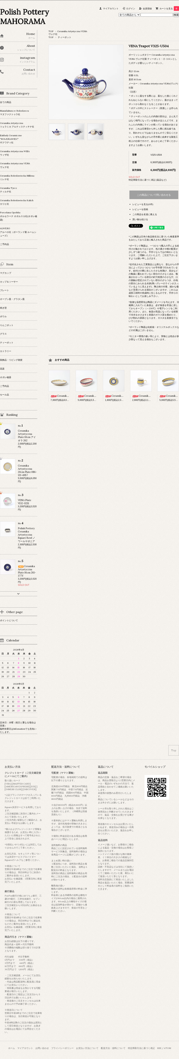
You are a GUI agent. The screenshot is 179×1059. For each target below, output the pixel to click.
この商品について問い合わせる (154, 195)
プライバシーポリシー (62, 1048)
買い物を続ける (140, 219)
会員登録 (147, 8)
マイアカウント (111, 8)
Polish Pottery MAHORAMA (24, 16)
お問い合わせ (42, 1048)
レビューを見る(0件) (142, 204)
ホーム (11, 1048)
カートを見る (169, 8)
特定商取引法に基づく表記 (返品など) (148, 179)
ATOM (167, 1048)
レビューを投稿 (140, 209)
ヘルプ (17, 860)
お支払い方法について (87, 1048)
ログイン (130, 8)
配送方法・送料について (113, 1048)
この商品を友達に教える (144, 214)
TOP (51, 31)
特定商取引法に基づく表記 (141, 1048)
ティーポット (64, 37)
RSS (159, 1048)
